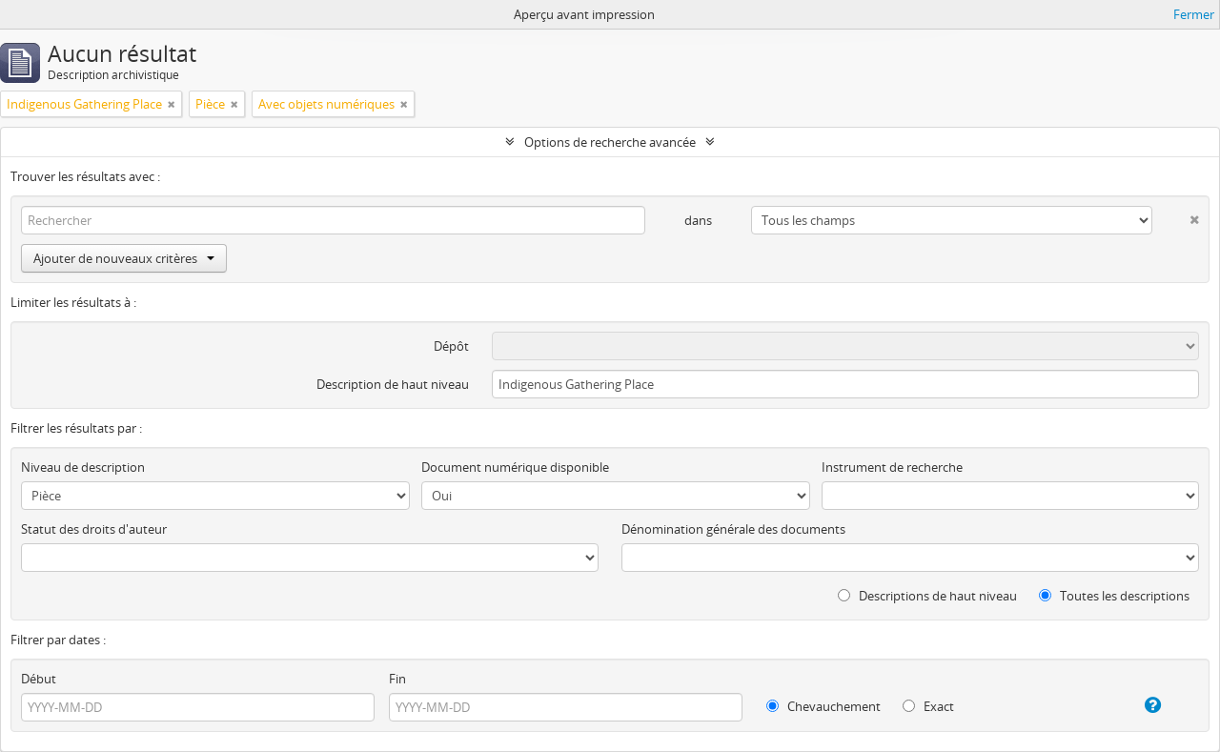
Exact (928, 706)
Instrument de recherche (892, 467)
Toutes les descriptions (1114, 595)
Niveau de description (83, 467)
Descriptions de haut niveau (927, 595)
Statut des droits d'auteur (94, 529)
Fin (397, 678)
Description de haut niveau (392, 384)
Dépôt (451, 346)
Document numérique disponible (515, 467)
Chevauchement (823, 706)
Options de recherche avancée (610, 142)
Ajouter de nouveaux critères (123, 258)
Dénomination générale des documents (733, 529)
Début (38, 678)
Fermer (1193, 14)
